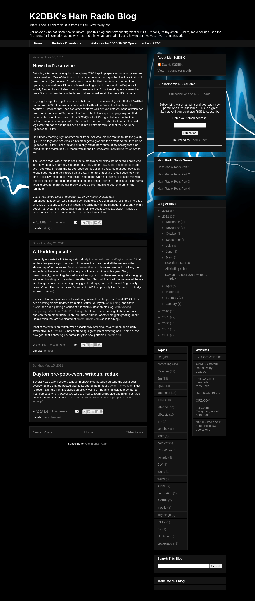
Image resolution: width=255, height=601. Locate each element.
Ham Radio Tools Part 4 (174, 188)
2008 (166, 323)
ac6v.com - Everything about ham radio (207, 411)
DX (45, 228)
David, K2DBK (172, 64)
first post (36, 35)
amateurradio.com (88, 319)
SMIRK (162, 500)
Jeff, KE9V (59, 331)
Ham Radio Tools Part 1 (174, 167)
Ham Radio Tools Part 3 (174, 181)
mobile (162, 507)
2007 (166, 329)
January (172, 304)
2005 (166, 335)
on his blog (113, 303)
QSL (51, 228)
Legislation (165, 493)
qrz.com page (112, 113)
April (169, 286)
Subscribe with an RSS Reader (189, 94)
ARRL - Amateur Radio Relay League (207, 367)
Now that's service (54, 65)
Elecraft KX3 (113, 335)
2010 (166, 311)
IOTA (161, 400)
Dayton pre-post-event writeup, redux (75, 374)
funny (46, 417)
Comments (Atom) (96, 443)
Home (38, 43)
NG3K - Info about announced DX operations (208, 425)
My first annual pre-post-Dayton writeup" (109, 259)
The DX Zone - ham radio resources (206, 382)
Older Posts (134, 432)
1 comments (59, 411)
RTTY (161, 522)
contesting (165, 364)
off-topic (163, 414)
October (172, 233)
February (172, 297)
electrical (164, 536)
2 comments (58, 222)
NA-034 (163, 407)
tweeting (50, 279)
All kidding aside (52, 251)
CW (160, 464)
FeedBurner (199, 140)
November (173, 227)
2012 (166, 210)
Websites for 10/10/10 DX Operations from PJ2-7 (126, 43)
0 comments (58, 344)
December (173, 222)
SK (160, 529)
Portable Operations (66, 43)
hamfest (48, 350)
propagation (166, 543)
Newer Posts (42, 432)
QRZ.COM (203, 400)
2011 (166, 216)
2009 (166, 317)
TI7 (160, 421)
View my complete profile (175, 70)
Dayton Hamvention (80, 267)
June (169, 251)
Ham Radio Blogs (208, 393)
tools (161, 436)
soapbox (163, 428)
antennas (164, 393)
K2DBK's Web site (208, 357)
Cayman (163, 371)
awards (162, 457)
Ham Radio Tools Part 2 (174, 174)
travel (161, 479)
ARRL (162, 486)
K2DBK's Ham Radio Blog (83, 16)
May (169, 257)
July (169, 245)
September (174, 239)
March (170, 292)
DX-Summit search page (118, 164)
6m (160, 378)
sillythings (164, 515)
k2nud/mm (165, 450)
